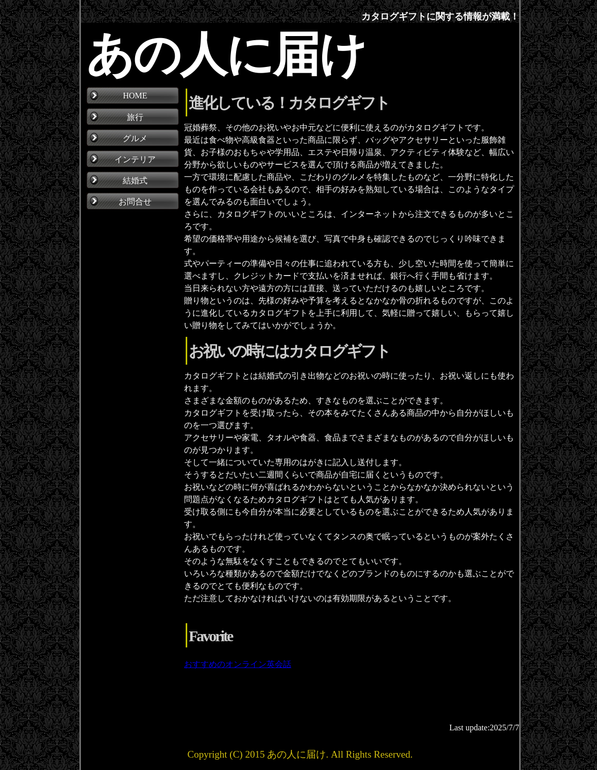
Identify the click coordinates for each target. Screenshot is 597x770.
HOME (135, 95)
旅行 (135, 117)
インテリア (135, 159)
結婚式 (135, 180)
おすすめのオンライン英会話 (237, 664)
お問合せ (135, 201)
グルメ (135, 138)
